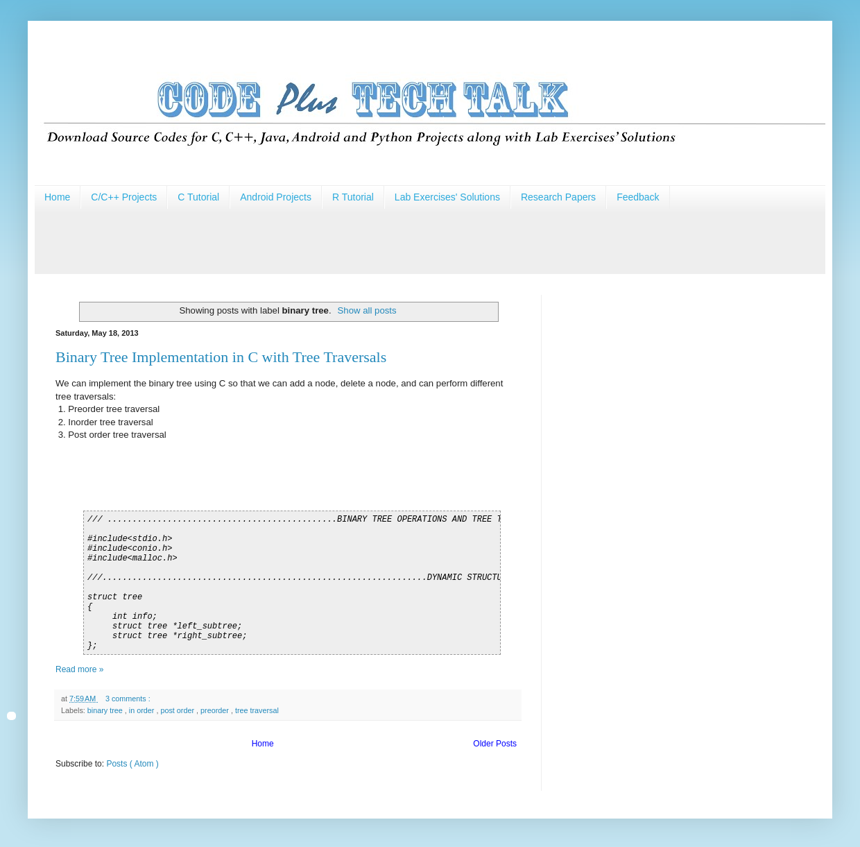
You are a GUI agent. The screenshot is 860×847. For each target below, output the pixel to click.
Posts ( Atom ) (132, 764)
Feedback (638, 197)
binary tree (106, 710)
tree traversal (257, 710)
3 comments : (129, 698)
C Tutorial (198, 197)
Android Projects (275, 197)
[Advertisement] (287, 240)
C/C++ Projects (124, 197)
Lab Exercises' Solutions (447, 197)
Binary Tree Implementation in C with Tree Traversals (220, 357)
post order (178, 710)
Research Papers (558, 197)
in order (143, 710)
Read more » (79, 669)
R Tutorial (353, 197)
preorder (215, 710)
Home (57, 197)
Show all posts (367, 310)
